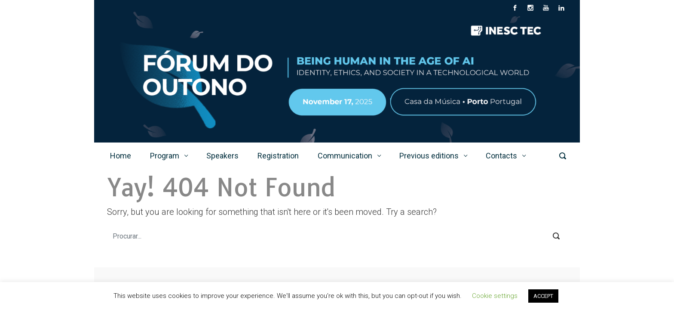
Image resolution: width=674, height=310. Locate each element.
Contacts (501, 155)
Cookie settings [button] (495, 296)
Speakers (222, 155)
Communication (345, 155)
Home (120, 155)
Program (164, 155)
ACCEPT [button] (543, 296)
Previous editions (429, 155)
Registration (278, 155)
